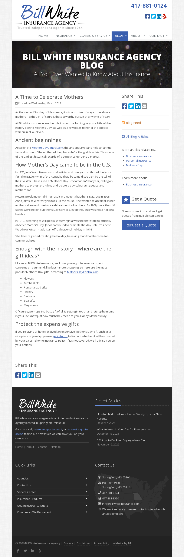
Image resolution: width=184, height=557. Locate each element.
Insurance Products (52, 499)
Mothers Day (134, 165)
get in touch (60, 336)
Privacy (68, 543)
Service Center (52, 492)
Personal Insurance (138, 161)
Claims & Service (94, 35)
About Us (52, 478)
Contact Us (52, 485)
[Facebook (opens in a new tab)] (147, 16)
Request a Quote (140, 225)
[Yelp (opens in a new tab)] (164, 16)
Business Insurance (139, 156)
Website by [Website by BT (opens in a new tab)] (122, 543)
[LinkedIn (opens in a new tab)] (159, 16)
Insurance (64, 35)
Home (43, 35)
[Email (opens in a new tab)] (38, 375)
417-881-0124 (110, 493)
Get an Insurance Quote (52, 506)
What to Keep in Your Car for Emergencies (132, 431)
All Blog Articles (135, 136)
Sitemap (56, 447)
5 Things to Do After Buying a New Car (132, 442)
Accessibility (101, 543)
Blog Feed (131, 122)
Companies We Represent (52, 512)
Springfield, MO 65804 (116, 477)
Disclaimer (83, 543)
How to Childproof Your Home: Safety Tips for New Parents (132, 418)
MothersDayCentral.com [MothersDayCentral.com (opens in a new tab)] (47, 148)
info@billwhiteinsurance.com (120, 504)
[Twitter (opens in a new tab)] (153, 16)
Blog (120, 35)
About (137, 35)
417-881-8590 (110, 498)
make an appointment (48, 429)
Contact (158, 35)
